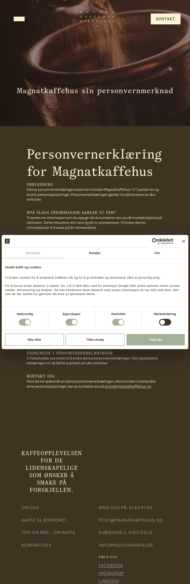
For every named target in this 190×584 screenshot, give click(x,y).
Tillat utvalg (95, 339)
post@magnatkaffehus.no (128, 386)
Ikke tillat (34, 339)
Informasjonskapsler (126, 545)
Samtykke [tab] (32, 253)
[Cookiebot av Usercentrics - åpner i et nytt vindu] (155, 241)
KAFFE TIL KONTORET (43, 520)
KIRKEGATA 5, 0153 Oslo (126, 532)
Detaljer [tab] (95, 253)
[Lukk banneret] (183, 241)
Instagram (111, 573)
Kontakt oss (36, 545)
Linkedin (109, 580)
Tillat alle (155, 339)
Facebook (111, 565)
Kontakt (165, 18)
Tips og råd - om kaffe (48, 532)
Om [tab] (157, 253)
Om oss (30, 507)
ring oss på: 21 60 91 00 (126, 507)
